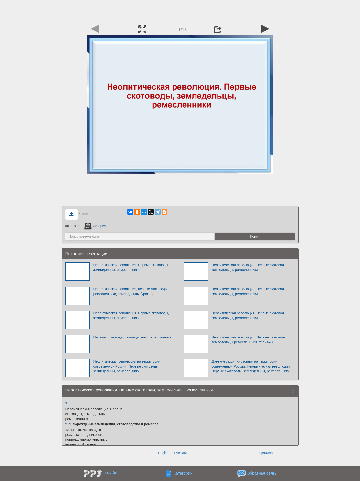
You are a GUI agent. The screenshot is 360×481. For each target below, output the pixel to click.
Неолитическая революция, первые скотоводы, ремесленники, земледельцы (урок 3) (130, 291)
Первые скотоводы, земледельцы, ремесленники (132, 337)
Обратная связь (262, 473)
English (163, 453)
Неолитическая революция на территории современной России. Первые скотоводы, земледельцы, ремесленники (126, 366)
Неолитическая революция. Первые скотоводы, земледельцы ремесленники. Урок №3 (249, 339)
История (95, 226)
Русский (180, 453)
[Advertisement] (180, 11)
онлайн (110, 473)
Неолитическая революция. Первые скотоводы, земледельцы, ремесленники (131, 267)
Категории (183, 473)
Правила (266, 453)
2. (66, 424)
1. (66, 403)
